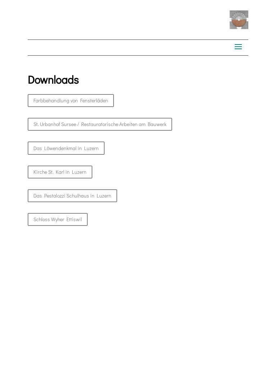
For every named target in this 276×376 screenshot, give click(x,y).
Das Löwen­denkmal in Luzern (66, 148)
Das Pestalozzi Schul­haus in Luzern (72, 195)
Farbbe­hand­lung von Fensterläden (70, 100)
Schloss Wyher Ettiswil (57, 219)
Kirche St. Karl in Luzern (60, 171)
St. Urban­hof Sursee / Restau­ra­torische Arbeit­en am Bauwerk (99, 124)
